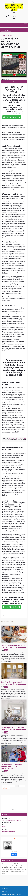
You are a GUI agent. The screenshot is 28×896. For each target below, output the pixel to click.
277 (23, 786)
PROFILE (4, 890)
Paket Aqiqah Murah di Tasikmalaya (12, 864)
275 (17, 786)
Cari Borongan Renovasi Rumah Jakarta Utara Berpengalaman (14, 646)
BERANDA (5, 888)
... (3, 788)
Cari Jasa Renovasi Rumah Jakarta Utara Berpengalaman (13, 683)
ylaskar (4, 826)
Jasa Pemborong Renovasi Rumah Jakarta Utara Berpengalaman (11, 766)
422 (6, 788)
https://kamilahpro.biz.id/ (8, 831)
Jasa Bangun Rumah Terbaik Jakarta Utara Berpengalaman (13, 728)
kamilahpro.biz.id (16, 894)
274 (14, 786)
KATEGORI (6, 30)
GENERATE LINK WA (6, 35)
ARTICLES (4, 891)
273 (10, 786)
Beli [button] (14, 81)
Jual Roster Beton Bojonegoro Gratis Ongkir (11, 820)
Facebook (14, 854)
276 (20, 786)
